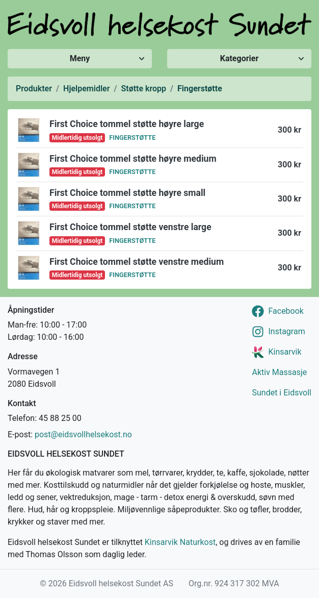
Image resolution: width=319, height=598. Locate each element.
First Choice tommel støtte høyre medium (133, 159)
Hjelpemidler (86, 88)
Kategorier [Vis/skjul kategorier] (239, 58)
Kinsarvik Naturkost (180, 542)
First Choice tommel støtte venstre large (130, 227)
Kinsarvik (284, 352)
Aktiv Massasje (279, 372)
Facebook (285, 311)
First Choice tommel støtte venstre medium (136, 262)
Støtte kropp (144, 88)
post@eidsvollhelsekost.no (83, 434)
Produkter (34, 88)
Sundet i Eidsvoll (281, 392)
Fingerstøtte (199, 88)
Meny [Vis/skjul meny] (80, 58)
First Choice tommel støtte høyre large (126, 124)
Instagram (286, 331)
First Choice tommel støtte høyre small (127, 193)
